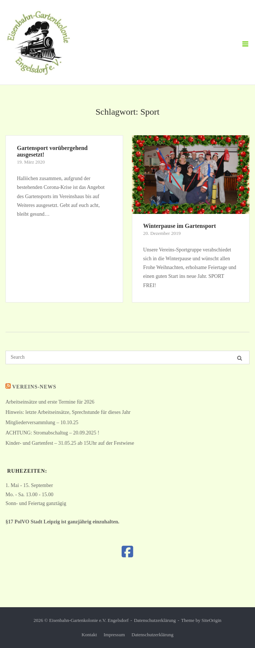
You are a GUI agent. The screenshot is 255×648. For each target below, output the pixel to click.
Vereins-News (34, 387)
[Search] (239, 358)
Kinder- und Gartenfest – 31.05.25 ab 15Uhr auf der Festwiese (70, 443)
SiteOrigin (211, 620)
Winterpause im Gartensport (179, 226)
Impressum (114, 634)
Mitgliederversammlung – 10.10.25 (42, 422)
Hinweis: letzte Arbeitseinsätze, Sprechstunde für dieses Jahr (68, 412)
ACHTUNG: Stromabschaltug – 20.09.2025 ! (52, 433)
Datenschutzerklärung (155, 620)
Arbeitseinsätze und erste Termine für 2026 (50, 402)
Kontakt (89, 634)
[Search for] (127, 357)
